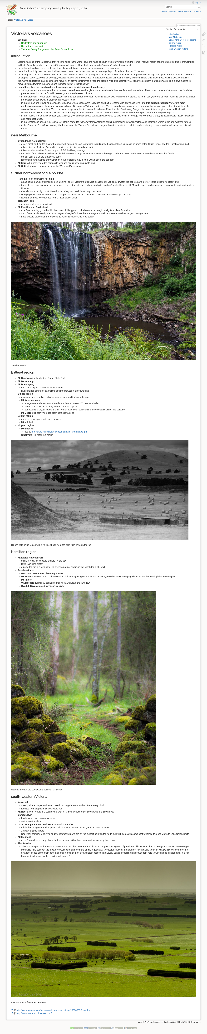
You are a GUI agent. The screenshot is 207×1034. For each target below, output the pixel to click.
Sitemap (197, 11)
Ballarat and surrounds (32, 46)
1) (173, 112)
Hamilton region (175, 46)
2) (70, 855)
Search (199, 7)
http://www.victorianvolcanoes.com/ (34, 1013)
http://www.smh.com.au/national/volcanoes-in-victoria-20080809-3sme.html (53, 1010)
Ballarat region (175, 43)
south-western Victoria (178, 49)
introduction (174, 34)
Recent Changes (168, 11)
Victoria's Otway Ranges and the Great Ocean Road (47, 49)
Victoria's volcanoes (23, 20)
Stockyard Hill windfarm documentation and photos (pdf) (60, 431)
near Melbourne (175, 37)
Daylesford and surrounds (34, 43)
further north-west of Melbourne (182, 40)
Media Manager (184, 11)
